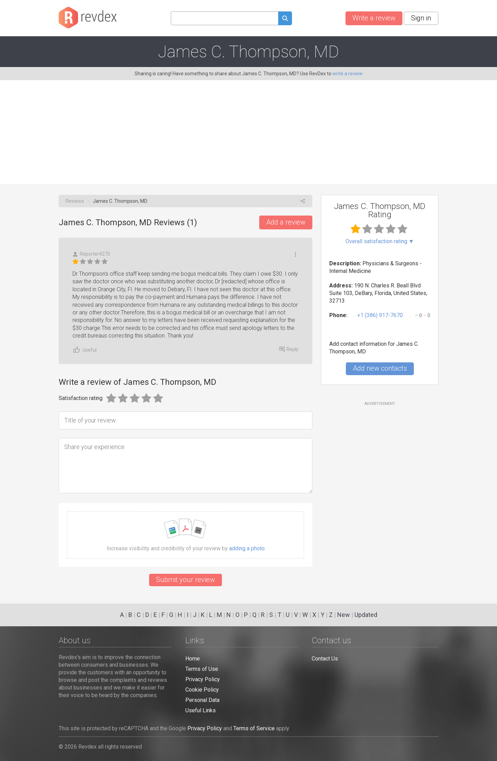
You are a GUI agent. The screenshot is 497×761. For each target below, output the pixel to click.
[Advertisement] (248, 132)
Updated (365, 614)
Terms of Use (201, 669)
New (343, 614)
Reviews (75, 201)
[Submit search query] (285, 19)
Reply (289, 349)
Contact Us (325, 658)
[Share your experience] (185, 465)
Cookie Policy (202, 689)
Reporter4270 (91, 254)
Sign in (421, 18)
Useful (84, 350)
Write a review (374, 18)
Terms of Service (254, 728)
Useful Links (200, 710)
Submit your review (185, 579)
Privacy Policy (202, 679)
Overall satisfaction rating (379, 241)
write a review (347, 73)
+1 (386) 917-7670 (380, 315)
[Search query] (224, 18)
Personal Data (202, 700)
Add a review (285, 222)
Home (192, 658)
